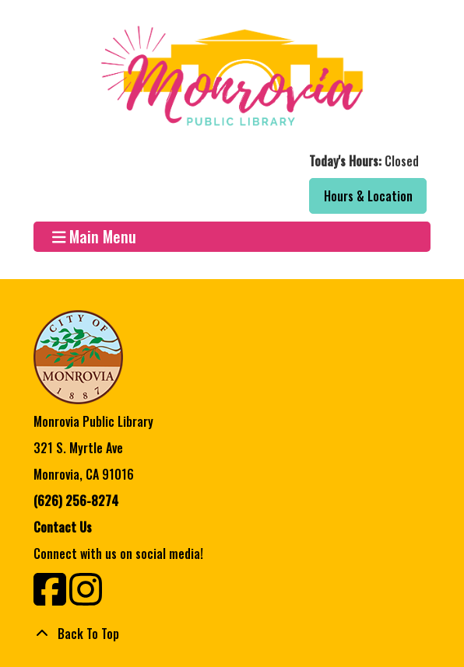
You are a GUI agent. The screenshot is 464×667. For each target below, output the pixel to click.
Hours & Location (368, 196)
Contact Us (62, 527)
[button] (230, 161)
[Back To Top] (232, 633)
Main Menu (94, 236)
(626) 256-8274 (75, 500)
